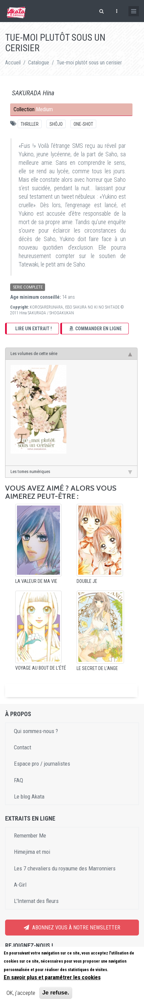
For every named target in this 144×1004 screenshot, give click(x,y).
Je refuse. (55, 994)
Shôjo (56, 124)
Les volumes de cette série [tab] (71, 353)
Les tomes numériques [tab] (71, 471)
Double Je (87, 581)
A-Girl (20, 884)
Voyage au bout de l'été (40, 668)
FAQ (18, 780)
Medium (44, 109)
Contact (22, 747)
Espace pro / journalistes (42, 763)
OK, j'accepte (20, 994)
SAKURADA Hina (33, 93)
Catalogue (38, 62)
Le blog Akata (29, 796)
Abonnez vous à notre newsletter (72, 927)
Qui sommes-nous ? (36, 731)
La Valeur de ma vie (36, 581)
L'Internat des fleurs (36, 901)
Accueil (13, 62)
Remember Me (30, 835)
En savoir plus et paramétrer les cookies (52, 978)
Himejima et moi (32, 851)
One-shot (83, 124)
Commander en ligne (95, 328)
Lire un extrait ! (33, 328)
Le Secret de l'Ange (97, 668)
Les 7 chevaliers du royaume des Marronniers (65, 868)
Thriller (30, 124)
